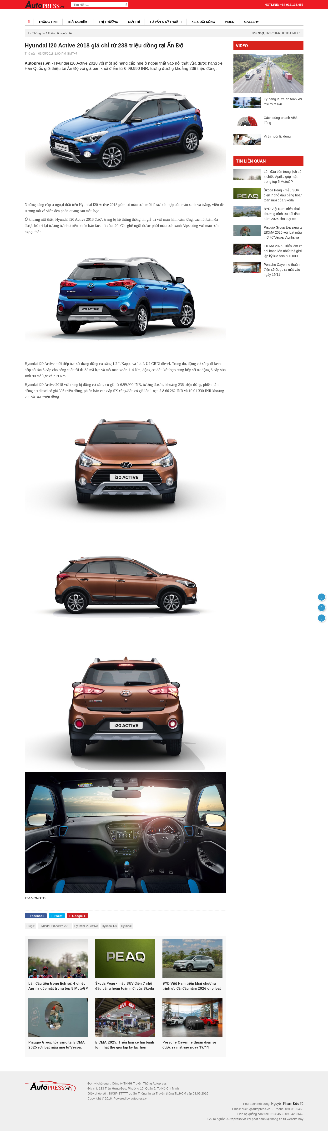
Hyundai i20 (109, 926)
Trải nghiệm (78, 22)
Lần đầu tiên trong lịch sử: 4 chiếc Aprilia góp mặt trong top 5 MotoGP (58, 986)
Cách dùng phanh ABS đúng (281, 122)
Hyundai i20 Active (86, 926)
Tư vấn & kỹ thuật (166, 22)
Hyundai (126, 926)
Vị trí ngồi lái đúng (277, 141)
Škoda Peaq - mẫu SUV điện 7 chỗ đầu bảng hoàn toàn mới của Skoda (124, 986)
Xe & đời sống (203, 22)
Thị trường (108, 22)
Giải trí (134, 22)
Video (229, 22)
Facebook (35, 916)
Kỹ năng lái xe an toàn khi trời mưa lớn (283, 101)
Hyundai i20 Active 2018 (55, 926)
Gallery (251, 22)
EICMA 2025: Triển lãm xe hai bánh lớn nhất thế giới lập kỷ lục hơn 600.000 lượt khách (124, 1045)
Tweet (57, 916)
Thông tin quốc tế (60, 33)
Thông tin (48, 22)
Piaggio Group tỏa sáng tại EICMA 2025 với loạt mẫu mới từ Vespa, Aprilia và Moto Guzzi (56, 1045)
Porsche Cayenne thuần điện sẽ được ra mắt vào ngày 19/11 (189, 1044)
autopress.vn (139, 1098)
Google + (77, 916)
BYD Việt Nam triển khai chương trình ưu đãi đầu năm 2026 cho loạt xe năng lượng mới (191, 986)
